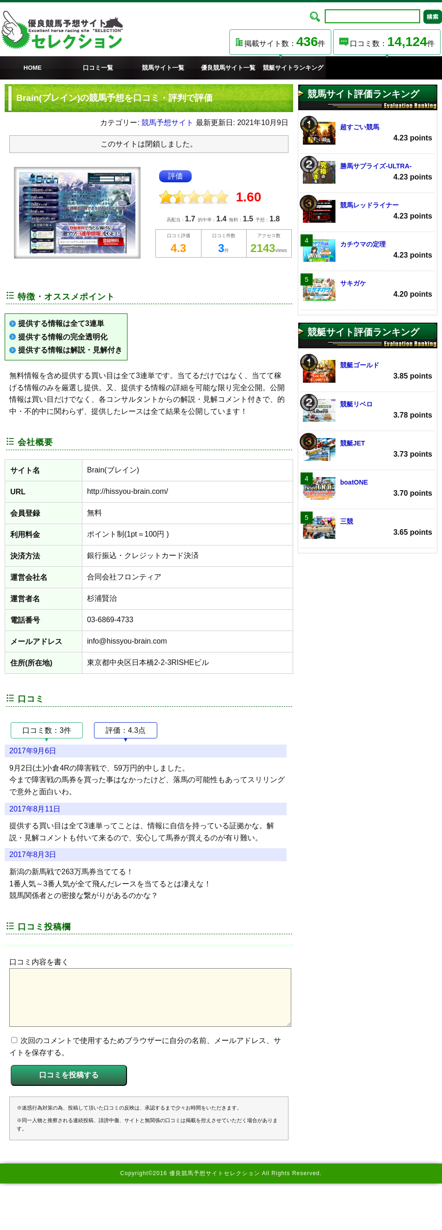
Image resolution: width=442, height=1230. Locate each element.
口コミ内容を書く (39, 962)
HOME (33, 67)
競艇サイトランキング (293, 67)
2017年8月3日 (32, 854)
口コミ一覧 (98, 67)
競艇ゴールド (367, 371)
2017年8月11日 (34, 809)
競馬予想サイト (167, 122)
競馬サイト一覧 (163, 67)
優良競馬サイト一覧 (228, 67)
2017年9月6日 (32, 751)
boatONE (367, 488)
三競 (367, 527)
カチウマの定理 (367, 250)
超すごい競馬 (367, 133)
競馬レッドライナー (367, 211)
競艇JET (367, 449)
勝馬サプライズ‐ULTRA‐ (367, 172)
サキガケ (367, 289)
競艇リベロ (367, 410)
